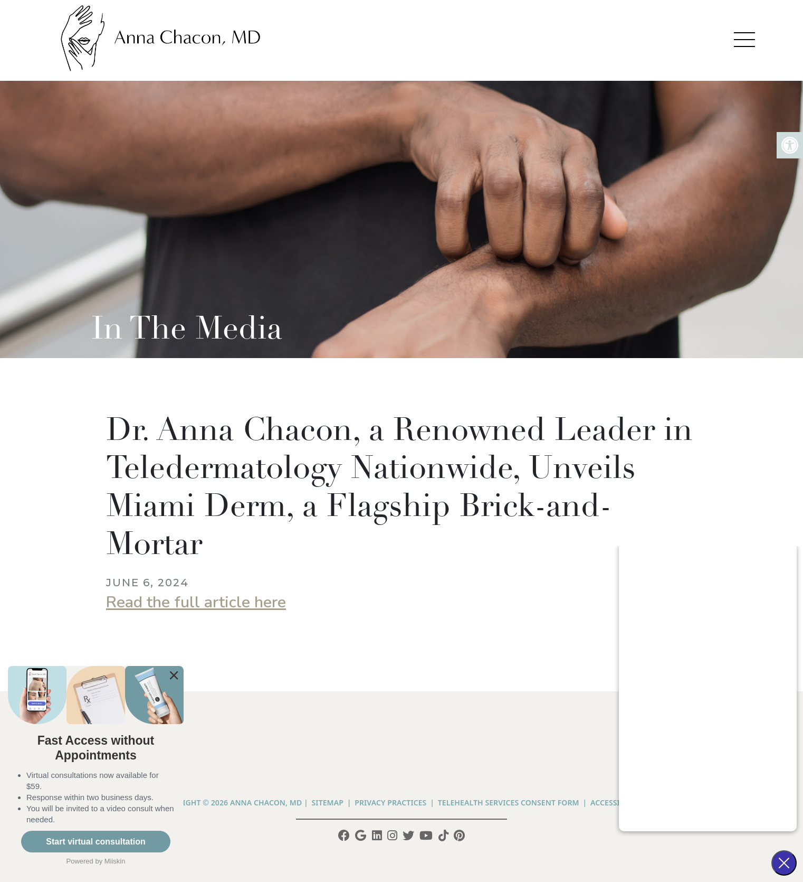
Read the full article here (196, 602)
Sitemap (327, 802)
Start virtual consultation (95, 841)
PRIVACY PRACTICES (390, 802)
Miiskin (115, 861)
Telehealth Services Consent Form (508, 802)
